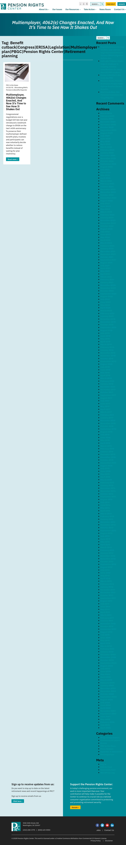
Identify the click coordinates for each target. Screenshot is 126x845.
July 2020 (105, 299)
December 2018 (108, 352)
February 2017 (107, 414)
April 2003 (106, 727)
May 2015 (105, 474)
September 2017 (108, 395)
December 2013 (108, 522)
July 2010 (105, 634)
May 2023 (105, 209)
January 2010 (107, 651)
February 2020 (107, 313)
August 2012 (106, 567)
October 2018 (107, 358)
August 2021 (106, 262)
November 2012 (108, 558)
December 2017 (108, 386)
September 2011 (108, 598)
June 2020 (106, 302)
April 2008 (106, 708)
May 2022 (105, 237)
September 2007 (108, 713)
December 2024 (108, 155)
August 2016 (106, 431)
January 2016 (107, 451)
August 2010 (107, 631)
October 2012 (107, 561)
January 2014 (107, 519)
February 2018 (107, 381)
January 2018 (107, 383)
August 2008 (107, 699)
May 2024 (105, 175)
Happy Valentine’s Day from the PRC (111, 76)
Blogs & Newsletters (110, 737)
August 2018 (107, 364)
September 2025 (108, 130)
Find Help (111, 4)
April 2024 (105, 178)
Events (104, 743)
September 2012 (108, 564)
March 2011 (106, 615)
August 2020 (107, 296)
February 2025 (107, 149)
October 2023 (107, 194)
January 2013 (107, 552)
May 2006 (105, 719)
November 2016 (108, 423)
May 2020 (105, 304)
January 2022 (107, 248)
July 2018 (105, 366)
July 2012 (105, 569)
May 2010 (105, 640)
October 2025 (107, 127)
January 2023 (107, 217)
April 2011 (105, 612)
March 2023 (106, 211)
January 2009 (107, 685)
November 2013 (108, 524)
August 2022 (107, 228)
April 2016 (105, 443)
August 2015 (106, 465)
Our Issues (57, 9)
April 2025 (105, 144)
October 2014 (107, 493)
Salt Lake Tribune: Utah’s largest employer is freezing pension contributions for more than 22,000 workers (112, 67)
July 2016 (105, 434)
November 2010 (108, 623)
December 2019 (108, 319)
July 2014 (105, 502)
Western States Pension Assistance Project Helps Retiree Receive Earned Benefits (112, 84)
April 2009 (106, 677)
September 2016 (108, 428)
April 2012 (105, 578)
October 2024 (107, 161)
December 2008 (108, 688)
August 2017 (106, 398)
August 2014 (106, 499)
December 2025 (108, 121)
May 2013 (105, 541)
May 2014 (105, 507)
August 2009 (107, 665)
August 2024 (107, 166)
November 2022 (108, 223)
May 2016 (105, 440)
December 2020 (108, 285)
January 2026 (107, 118)
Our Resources (73, 9)
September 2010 (108, 629)
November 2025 (108, 124)
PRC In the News (108, 746)
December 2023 (108, 189)
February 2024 (107, 183)
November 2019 (108, 321)
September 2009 (109, 662)
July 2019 (105, 333)
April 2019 (105, 341)
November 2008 (108, 691)
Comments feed (108, 769)
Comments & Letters (110, 740)
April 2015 (105, 476)
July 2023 (105, 203)
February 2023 (107, 214)
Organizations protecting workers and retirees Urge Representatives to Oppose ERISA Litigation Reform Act (112, 52)
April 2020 (106, 307)
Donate (122, 4)
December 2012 (108, 555)
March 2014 (106, 513)
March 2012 (106, 581)
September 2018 (108, 361)
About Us (44, 9)
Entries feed (106, 766)
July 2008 (105, 702)
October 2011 (107, 595)
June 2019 (105, 335)
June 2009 (106, 671)
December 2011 (108, 589)
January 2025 (107, 152)
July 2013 (105, 536)
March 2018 (106, 378)
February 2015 (107, 482)
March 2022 (106, 242)
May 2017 (105, 406)
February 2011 (107, 617)
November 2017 (108, 389)
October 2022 (107, 226)
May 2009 (105, 674)
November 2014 (108, 491)
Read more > (13, 159)
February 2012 (107, 584)
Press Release (107, 748)
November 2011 (108, 592)
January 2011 (107, 620)
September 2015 (108, 462)
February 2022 (107, 245)
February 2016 (107, 448)
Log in (103, 764)
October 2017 (107, 392)
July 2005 (105, 724)
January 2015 (107, 485)
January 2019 (107, 350)
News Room (105, 9)
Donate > (75, 807)
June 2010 (105, 637)
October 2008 (107, 694)
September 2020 (108, 293)
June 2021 (105, 268)
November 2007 (108, 710)
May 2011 (105, 609)
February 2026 (107, 116)
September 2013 (108, 530)
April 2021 (105, 273)
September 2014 (108, 496)
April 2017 (105, 409)
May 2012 (105, 575)
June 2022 (106, 234)
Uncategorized (107, 754)
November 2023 (108, 192)
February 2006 (107, 722)
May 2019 (105, 338)
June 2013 (105, 538)
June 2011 (105, 606)
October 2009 (107, 660)
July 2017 (105, 400)
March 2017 (106, 412)
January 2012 (107, 586)
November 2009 (108, 657)
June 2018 (105, 369)
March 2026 (106, 113)
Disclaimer (109, 840)
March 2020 (106, 310)
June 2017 (105, 403)
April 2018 (105, 375)
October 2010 (107, 626)
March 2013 (106, 547)
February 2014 (107, 516)
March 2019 (106, 344)
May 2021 (105, 271)
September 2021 (108, 259)
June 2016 (105, 437)
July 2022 (105, 231)
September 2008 (109, 696)
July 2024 (105, 169)
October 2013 (107, 527)
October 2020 (107, 290)
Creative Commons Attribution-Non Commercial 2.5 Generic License (81, 838)
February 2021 (107, 279)
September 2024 (108, 163)
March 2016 (106, 445)
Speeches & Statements (112, 751)
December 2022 (108, 220)
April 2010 (105, 643)
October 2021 (107, 257)
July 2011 (105, 603)
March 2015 (106, 479)
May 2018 (105, 372)
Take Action (90, 9)
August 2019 (107, 330)
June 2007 (106, 716)
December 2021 (108, 251)
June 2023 (106, 206)
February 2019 (107, 347)
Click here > (17, 801)
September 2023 (108, 197)
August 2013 (106, 533)
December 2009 (108, 654)
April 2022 (105, 240)
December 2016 (108, 420)
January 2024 (107, 186)
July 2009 (105, 668)
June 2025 (106, 138)
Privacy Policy (96, 840)
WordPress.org (108, 772)
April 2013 (105, 544)
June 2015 (105, 471)
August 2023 (107, 200)
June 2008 (106, 705)
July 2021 (105, 265)
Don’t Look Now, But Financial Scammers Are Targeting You (112, 95)
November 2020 (108, 287)
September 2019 (108, 327)
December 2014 (108, 488)
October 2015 (107, 459)
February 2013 (107, 550)
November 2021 (108, 254)
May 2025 (105, 141)
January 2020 (107, 316)
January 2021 (107, 282)
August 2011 (106, 600)
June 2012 (105, 572)
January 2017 (107, 417)
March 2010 (106, 646)
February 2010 (107, 648)
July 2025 (105, 135)
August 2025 (107, 133)
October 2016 (107, 426)
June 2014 (105, 505)
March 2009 (106, 679)
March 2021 (106, 276)
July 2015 (105, 468)
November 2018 (108, 355)
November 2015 (108, 457)
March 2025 (106, 147)
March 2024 (106, 180)
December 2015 (108, 454)
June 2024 (106, 172)
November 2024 (108, 158)
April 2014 (105, 510)
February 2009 (108, 682)
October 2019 (107, 324)
